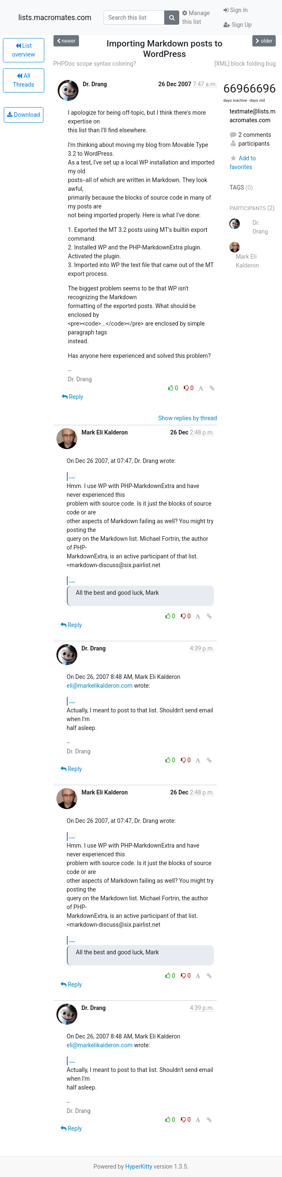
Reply (72, 396)
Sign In (236, 10)
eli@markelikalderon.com (100, 685)
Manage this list (196, 17)
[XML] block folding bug (245, 63)
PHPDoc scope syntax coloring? (94, 63)
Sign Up (238, 24)
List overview (23, 50)
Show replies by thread (187, 418)
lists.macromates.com (54, 17)
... (72, 476)
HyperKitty (138, 1166)
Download (23, 114)
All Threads (23, 80)
